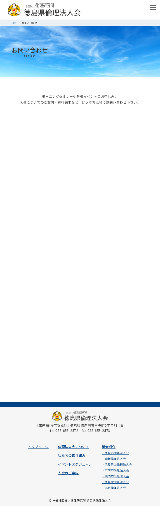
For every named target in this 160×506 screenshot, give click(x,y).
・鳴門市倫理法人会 (115, 476)
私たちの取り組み (72, 455)
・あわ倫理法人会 (114, 488)
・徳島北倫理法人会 (115, 482)
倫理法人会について (73, 446)
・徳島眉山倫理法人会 (117, 464)
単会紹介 (108, 446)
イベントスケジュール (75, 464)
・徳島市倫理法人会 (115, 453)
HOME (13, 22)
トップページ (38, 446)
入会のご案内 (68, 472)
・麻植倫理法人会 (114, 459)
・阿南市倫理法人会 (115, 470)
